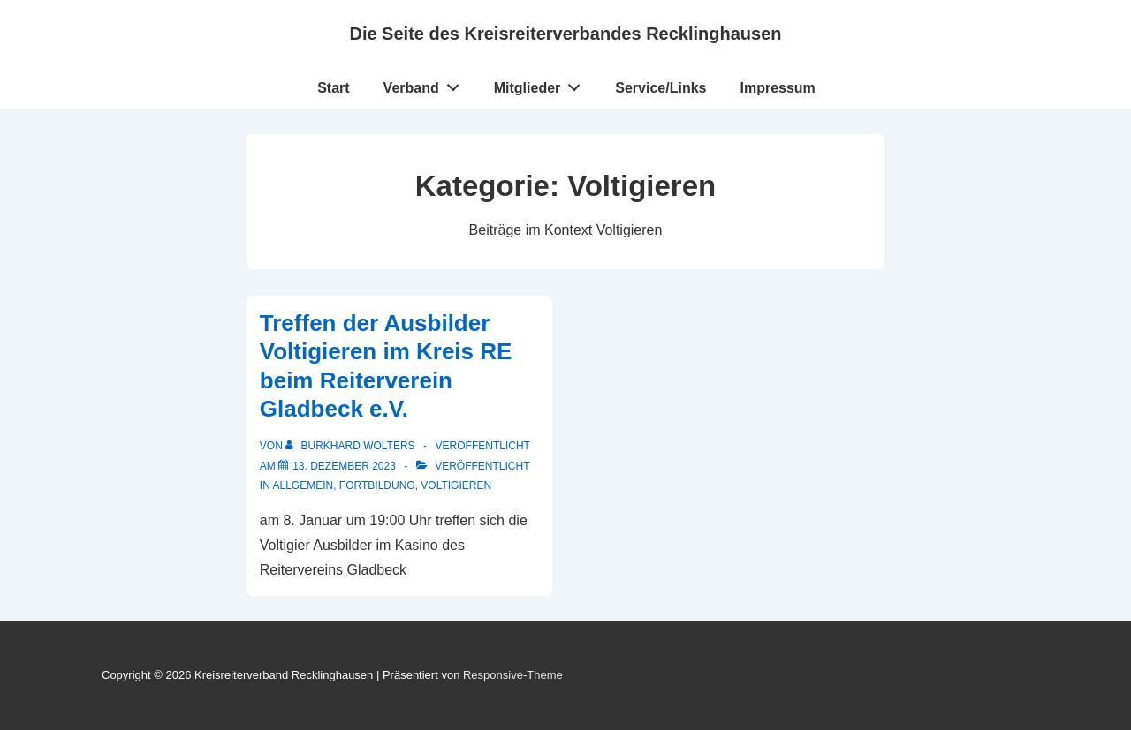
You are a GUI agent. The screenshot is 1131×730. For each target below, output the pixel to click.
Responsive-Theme (513, 674)
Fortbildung (377, 485)
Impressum (777, 87)
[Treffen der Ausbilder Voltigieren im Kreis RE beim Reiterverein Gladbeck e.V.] (344, 466)
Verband (426, 83)
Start (333, 87)
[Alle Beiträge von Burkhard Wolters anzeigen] (351, 446)
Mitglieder (542, 83)
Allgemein (302, 485)
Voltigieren (456, 485)
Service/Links (660, 87)
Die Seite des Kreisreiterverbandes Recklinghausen (565, 33)
